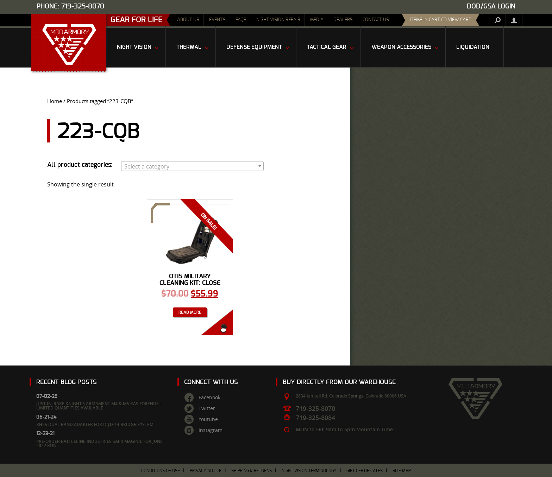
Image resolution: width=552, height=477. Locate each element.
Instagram (210, 430)
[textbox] (192, 166)
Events (217, 20)
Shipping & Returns (251, 471)
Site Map (402, 471)
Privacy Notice (205, 471)
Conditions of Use (160, 471)
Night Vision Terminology (309, 471)
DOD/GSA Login (491, 6)
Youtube (208, 419)
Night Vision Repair (278, 20)
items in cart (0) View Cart (440, 20)
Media (317, 20)
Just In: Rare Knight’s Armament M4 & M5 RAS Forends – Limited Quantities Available (99, 406)
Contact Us (376, 20)
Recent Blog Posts (66, 382)
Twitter (207, 408)
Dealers (343, 20)
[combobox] (192, 166)
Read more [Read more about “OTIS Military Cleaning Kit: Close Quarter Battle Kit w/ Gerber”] (189, 312)
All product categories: (80, 165)
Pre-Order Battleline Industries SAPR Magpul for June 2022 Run (99, 443)
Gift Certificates (364, 471)
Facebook (209, 397)
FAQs (241, 20)
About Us (188, 20)
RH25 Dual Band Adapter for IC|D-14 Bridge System (94, 424)
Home (54, 101)
